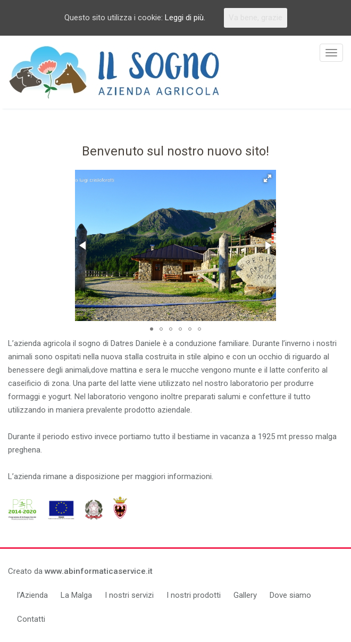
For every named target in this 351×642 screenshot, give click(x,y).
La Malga (76, 595)
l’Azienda (32, 595)
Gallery (245, 595)
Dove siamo (290, 595)
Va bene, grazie (255, 17)
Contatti (31, 619)
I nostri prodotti (193, 595)
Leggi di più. (185, 17)
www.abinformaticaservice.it (99, 571)
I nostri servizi (129, 595)
